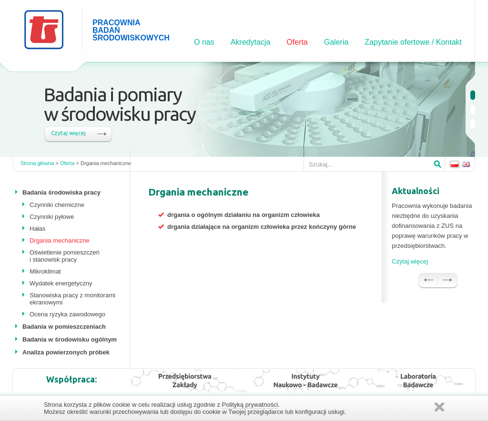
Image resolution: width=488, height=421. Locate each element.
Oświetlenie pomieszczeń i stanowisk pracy (65, 256)
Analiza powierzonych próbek (66, 352)
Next (448, 281)
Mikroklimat (45, 271)
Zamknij (439, 406)
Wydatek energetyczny (61, 283)
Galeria (336, 42)
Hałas (37, 228)
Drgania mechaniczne (60, 240)
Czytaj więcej (68, 133)
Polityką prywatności (250, 404)
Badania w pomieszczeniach (64, 326)
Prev (428, 281)
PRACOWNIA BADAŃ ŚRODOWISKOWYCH (118, 30)
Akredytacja (251, 42)
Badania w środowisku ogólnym (69, 339)
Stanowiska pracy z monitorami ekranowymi (72, 299)
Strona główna (37, 163)
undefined (472, 95)
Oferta (296, 42)
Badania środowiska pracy (61, 192)
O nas (204, 42)
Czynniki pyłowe (52, 216)
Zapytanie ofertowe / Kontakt (413, 42)
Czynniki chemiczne (57, 204)
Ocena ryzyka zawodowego (67, 314)
